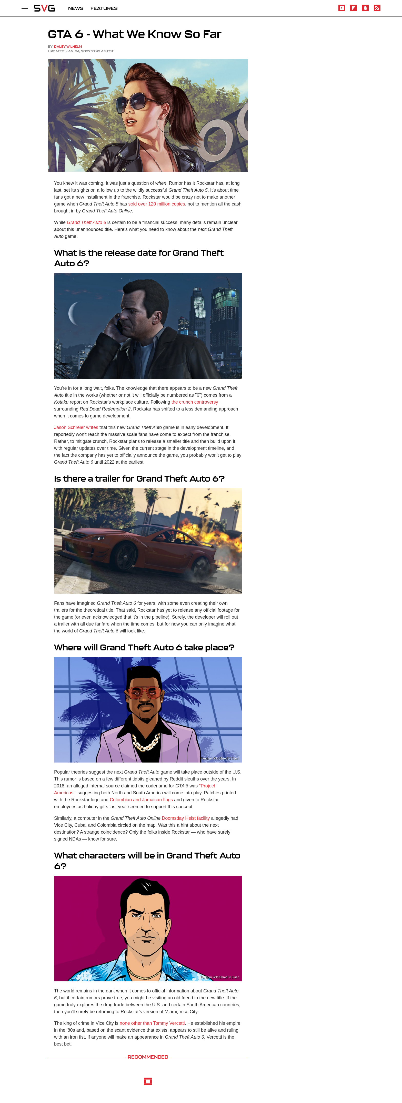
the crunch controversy (195, 402)
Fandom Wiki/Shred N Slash (219, 758)
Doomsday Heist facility (186, 818)
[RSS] (377, 10)
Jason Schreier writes (76, 427)
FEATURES (104, 8)
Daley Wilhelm (68, 46)
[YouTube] (341, 10)
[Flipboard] (353, 10)
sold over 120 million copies (156, 204)
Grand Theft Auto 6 (86, 222)
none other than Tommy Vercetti (152, 1023)
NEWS (76, 8)
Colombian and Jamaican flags (141, 799)
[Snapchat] (365, 10)
